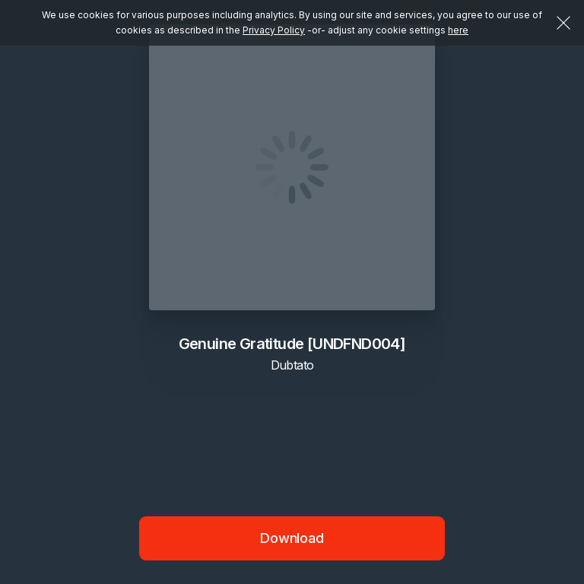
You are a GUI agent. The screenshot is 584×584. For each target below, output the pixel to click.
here (458, 30)
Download (292, 538)
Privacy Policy (274, 30)
